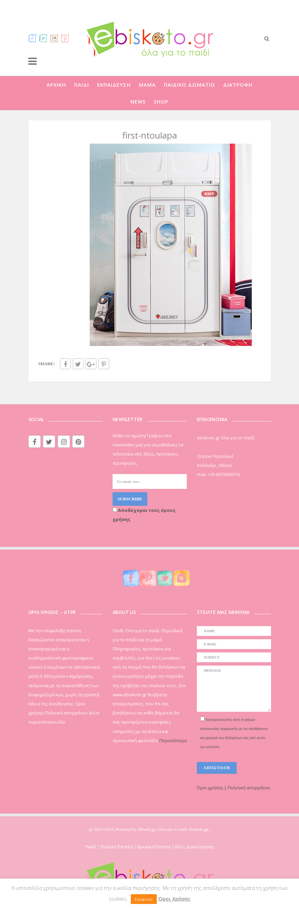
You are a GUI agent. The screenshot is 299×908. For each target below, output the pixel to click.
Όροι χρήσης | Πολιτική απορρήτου (233, 788)
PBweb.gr (147, 829)
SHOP (161, 101)
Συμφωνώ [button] (144, 899)
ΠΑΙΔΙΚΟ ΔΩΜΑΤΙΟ (189, 84)
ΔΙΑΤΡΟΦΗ (237, 84)
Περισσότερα (173, 740)
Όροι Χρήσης (174, 898)
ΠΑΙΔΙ (81, 84)
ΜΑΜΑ (147, 84)
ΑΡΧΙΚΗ (56, 84)
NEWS (138, 101)
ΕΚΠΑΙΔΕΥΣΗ (114, 84)
